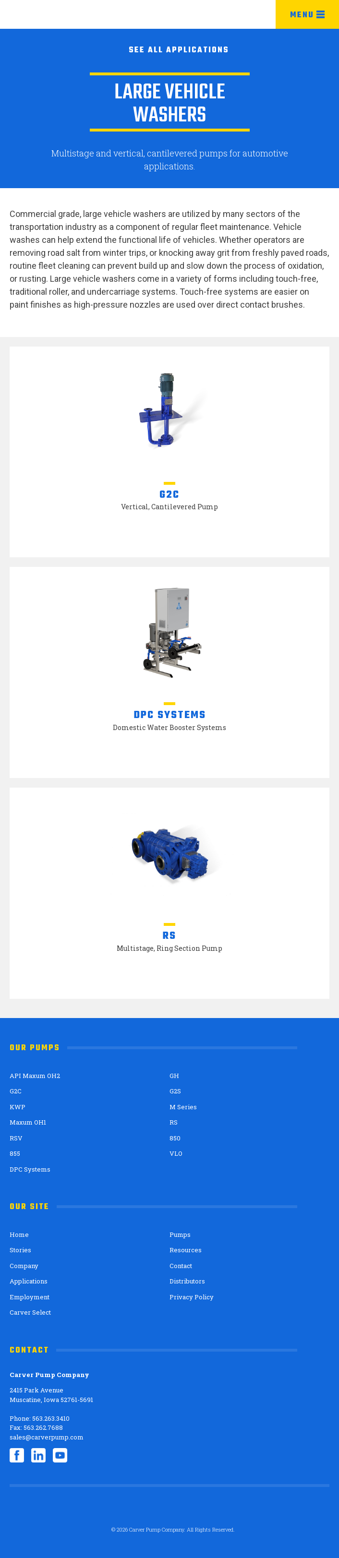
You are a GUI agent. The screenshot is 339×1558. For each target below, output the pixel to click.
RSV (16, 1138)
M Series (183, 1107)
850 (175, 1138)
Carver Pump (55, 15)
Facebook (17, 1455)
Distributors (187, 1281)
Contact (181, 1265)
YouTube (60, 1455)
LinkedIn (38, 1455)
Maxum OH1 (28, 1122)
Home (19, 1234)
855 (15, 1153)
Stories (20, 1250)
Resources (186, 1250)
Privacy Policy (192, 1297)
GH (174, 1075)
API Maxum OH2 (35, 1075)
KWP (17, 1107)
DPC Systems (30, 1169)
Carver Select (30, 1312)
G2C (16, 1091)
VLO (176, 1153)
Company (24, 1265)
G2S (175, 1091)
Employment (29, 1297)
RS (174, 1122)
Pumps (180, 1234)
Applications (29, 1281)
